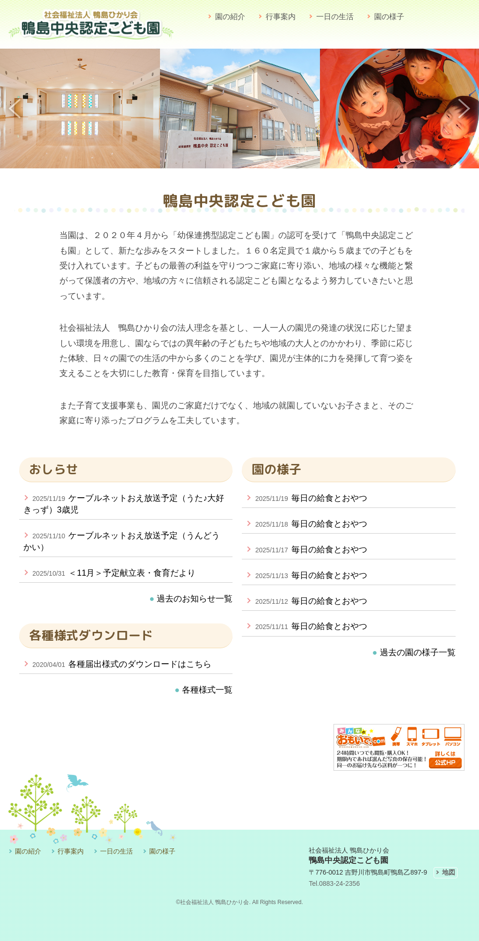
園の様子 (389, 17)
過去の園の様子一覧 (414, 652)
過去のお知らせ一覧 (193, 598)
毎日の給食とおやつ (306, 498)
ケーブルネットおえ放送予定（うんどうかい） (121, 541)
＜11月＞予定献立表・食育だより (109, 573)
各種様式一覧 (206, 690)
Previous (15, 108)
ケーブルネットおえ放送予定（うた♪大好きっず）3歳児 (124, 503)
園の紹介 (230, 17)
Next (464, 108)
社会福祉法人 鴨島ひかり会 (214, 902)
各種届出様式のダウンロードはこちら (117, 664)
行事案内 (281, 17)
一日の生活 (335, 17)
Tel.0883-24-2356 (334, 883)
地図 (448, 872)
